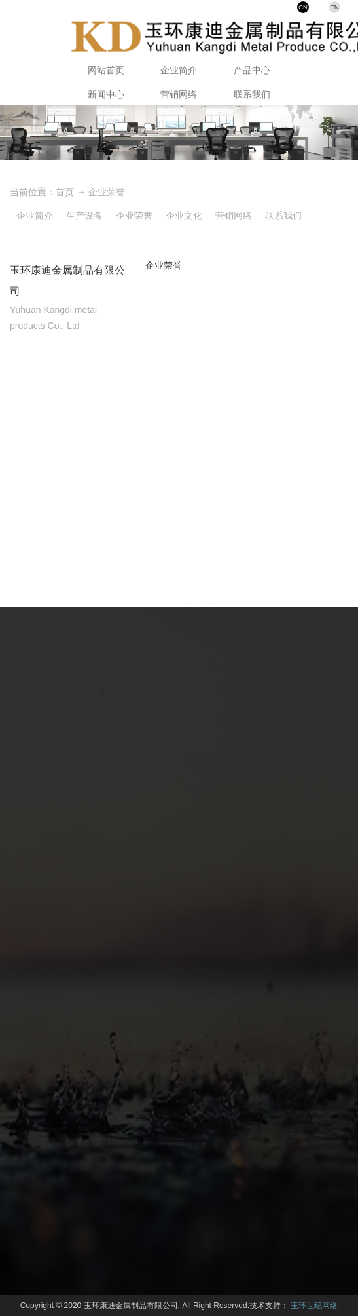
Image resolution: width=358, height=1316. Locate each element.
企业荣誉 (106, 192)
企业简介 (178, 70)
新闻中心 (106, 94)
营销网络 (178, 94)
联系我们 (252, 94)
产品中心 (252, 70)
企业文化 (184, 215)
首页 (65, 192)
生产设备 (84, 215)
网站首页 (106, 70)
